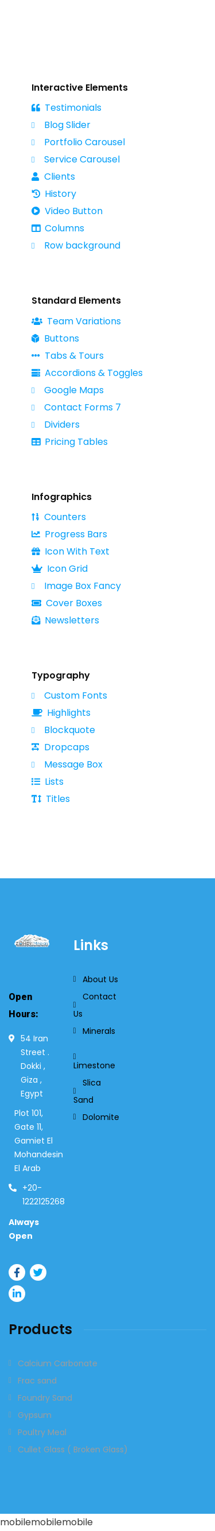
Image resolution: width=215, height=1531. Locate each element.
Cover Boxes (67, 603)
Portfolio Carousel (78, 142)
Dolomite (101, 1117)
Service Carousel (76, 160)
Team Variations (76, 321)
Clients (53, 176)
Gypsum (35, 1415)
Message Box (67, 764)
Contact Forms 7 (76, 407)
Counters (59, 517)
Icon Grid (60, 568)
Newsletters (65, 620)
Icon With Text (71, 551)
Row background (76, 245)
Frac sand (37, 1380)
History (54, 193)
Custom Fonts (69, 695)
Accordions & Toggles (87, 372)
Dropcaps (60, 747)
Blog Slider (61, 125)
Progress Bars (69, 534)
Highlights (61, 712)
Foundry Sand (45, 1398)
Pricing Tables (70, 441)
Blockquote (63, 730)
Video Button (67, 211)
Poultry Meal (42, 1432)
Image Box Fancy (76, 585)
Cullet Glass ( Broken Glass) (73, 1449)
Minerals (99, 1031)
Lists (48, 781)
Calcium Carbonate (57, 1363)
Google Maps (68, 390)
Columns (58, 228)
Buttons (55, 338)
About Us (100, 979)
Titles (51, 798)
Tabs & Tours (68, 355)
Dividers (56, 424)
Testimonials (66, 107)
